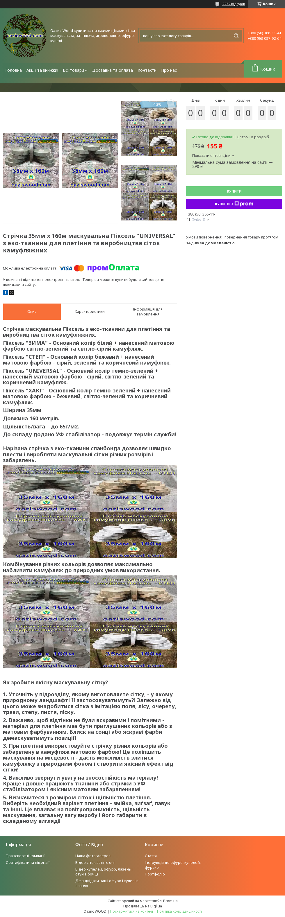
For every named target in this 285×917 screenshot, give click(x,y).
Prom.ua (170, 900)
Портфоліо (155, 874)
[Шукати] (236, 36)
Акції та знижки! (42, 70)
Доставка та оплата (112, 70)
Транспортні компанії (26, 855)
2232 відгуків (233, 3)
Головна (13, 70)
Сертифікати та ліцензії (28, 862)
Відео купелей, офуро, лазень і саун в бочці (104, 871)
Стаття (151, 855)
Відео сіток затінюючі (95, 862)
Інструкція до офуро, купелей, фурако (173, 865)
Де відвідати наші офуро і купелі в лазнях (106, 883)
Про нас (169, 70)
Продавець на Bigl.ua (142, 906)
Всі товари (73, 70)
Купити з (234, 204)
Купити (234, 191)
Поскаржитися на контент (131, 911)
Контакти (147, 70)
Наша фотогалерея (93, 855)
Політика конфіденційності (179, 911)
